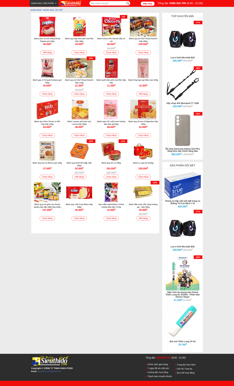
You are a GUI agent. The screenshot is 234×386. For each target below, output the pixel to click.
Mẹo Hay (147, 3)
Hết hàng (47, 52)
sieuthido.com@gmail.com (49, 371)
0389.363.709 (178, 3)
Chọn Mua (79, 52)
